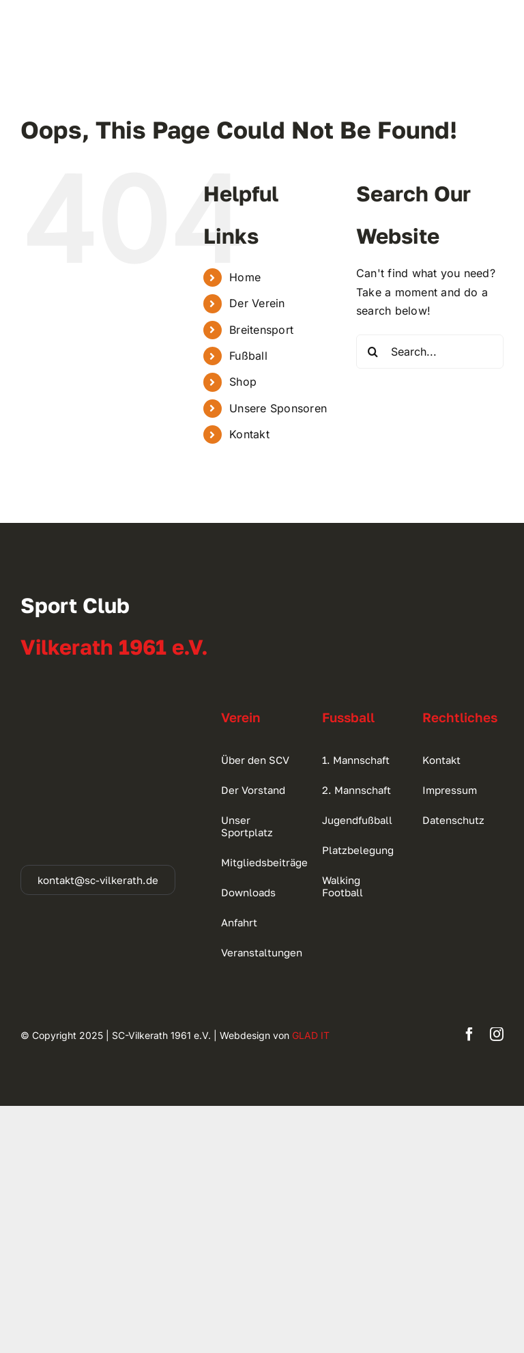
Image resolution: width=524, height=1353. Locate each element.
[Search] (373, 351)
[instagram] (497, 1034)
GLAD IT (311, 1035)
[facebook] (469, 1034)
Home (245, 277)
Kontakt (249, 434)
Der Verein (257, 303)
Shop (243, 381)
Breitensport (261, 330)
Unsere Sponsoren (278, 408)
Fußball (248, 355)
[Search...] (430, 351)
